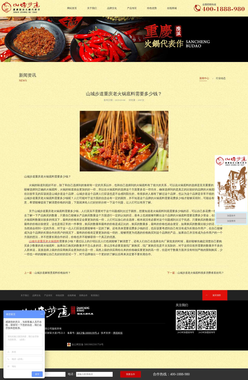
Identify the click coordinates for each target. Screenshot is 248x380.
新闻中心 (204, 78)
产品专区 (132, 8)
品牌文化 (112, 8)
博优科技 (118, 333)
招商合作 (83, 295)
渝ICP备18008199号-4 (87, 333)
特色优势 (152, 8)
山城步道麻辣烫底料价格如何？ (52, 272)
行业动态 (221, 78)
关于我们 (92, 8)
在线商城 (172, 8)
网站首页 (72, 8)
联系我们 (95, 295)
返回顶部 (217, 295)
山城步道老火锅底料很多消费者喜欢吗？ (200, 272)
